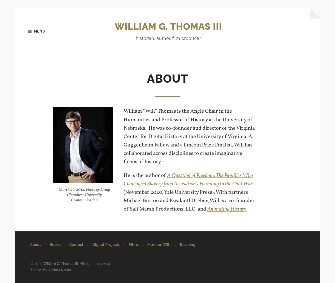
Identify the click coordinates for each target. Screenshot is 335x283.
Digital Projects (106, 244)
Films (134, 244)
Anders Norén (59, 270)
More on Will (159, 244)
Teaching (187, 244)
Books (55, 244)
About (35, 244)
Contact (76, 244)
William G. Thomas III (168, 26)
